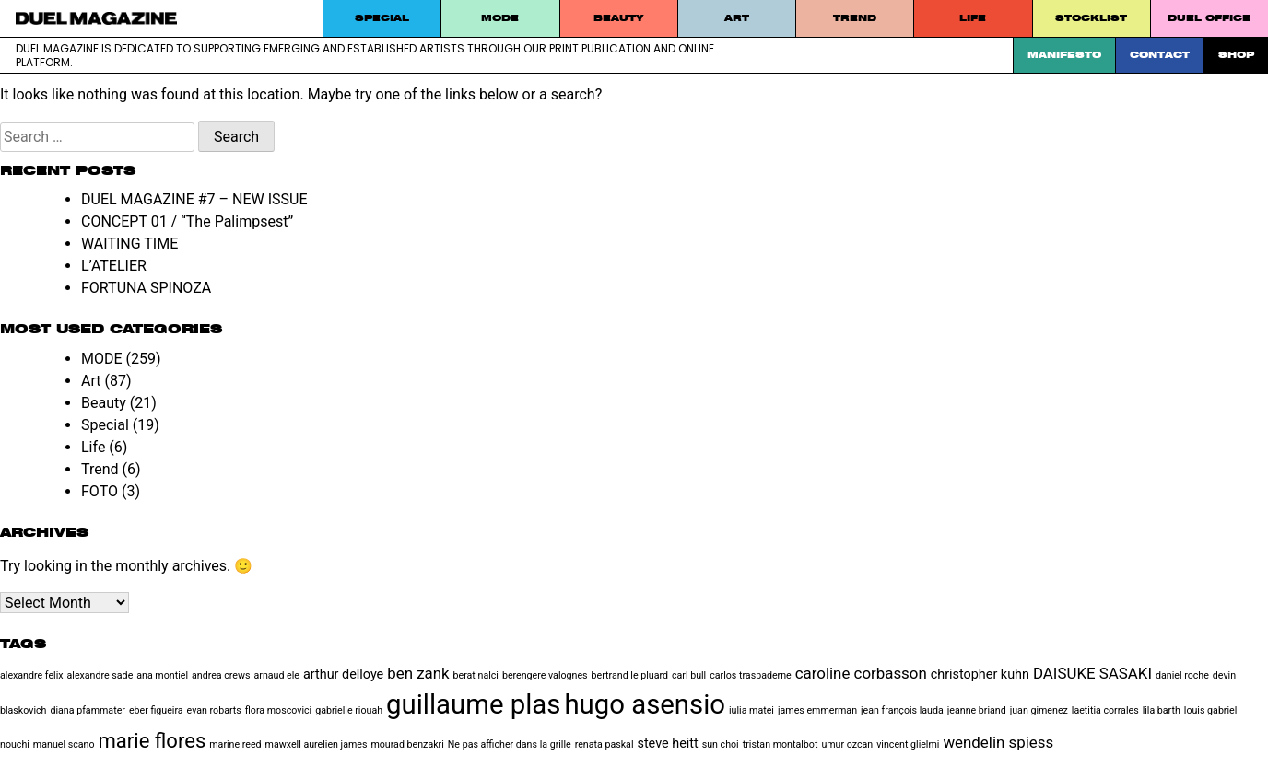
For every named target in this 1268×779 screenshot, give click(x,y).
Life (972, 18)
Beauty (618, 18)
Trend (854, 18)
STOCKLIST (1091, 18)
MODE (500, 18)
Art (736, 18)
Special (382, 18)
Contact (1160, 55)
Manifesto (1064, 55)
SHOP (1236, 55)
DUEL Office (1209, 18)
